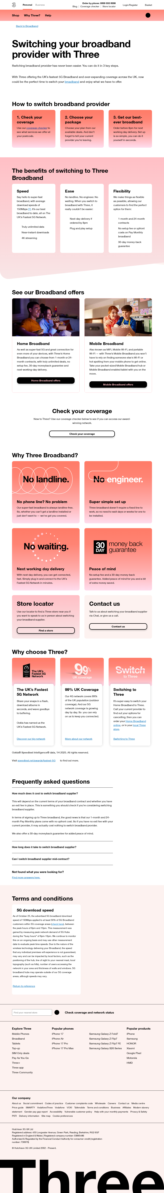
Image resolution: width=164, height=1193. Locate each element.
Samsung (132, 1038)
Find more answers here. (26, 877)
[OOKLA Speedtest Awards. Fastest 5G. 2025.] (33, 672)
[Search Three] (148, 15)
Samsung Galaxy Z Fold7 (103, 1033)
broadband (72, 81)
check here (57, 924)
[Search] (57, 1012)
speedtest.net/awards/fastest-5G (38, 760)
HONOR (131, 1043)
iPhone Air (58, 1038)
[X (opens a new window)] (15, 1082)
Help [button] (48, 15)
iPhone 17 (57, 1033)
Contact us (118, 626)
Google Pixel (134, 1053)
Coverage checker (89, 6)
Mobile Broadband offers (118, 384)
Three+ (16, 1062)
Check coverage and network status (89, 1012)
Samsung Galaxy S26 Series (105, 1048)
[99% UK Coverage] (82, 672)
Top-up (16, 1048)
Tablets (16, 1043)
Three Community (22, 1072)
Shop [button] (15, 15)
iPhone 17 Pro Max (63, 1048)
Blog (75, 6)
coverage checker (36, 127)
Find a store (46, 630)
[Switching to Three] (130, 672)
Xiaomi (131, 1048)
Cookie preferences (63, 1116)
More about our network (78, 738)
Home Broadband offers (45, 380)
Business (40, 5)
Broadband (18, 1038)
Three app (18, 1067)
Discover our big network (31, 738)
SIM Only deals (20, 1053)
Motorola (132, 1057)
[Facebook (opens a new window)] (22, 1082)
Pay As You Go (20, 1057)
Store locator (109, 6)
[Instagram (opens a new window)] (29, 1082)
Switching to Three (124, 738)
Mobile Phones (20, 1033)
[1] (29, 209)
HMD (130, 1062)
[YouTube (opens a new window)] (37, 1082)
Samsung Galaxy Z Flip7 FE (105, 1043)
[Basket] (146, 5)
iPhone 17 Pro (60, 1043)
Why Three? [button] (32, 15)
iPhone (131, 1033)
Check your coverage (82, 433)
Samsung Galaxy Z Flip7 (103, 1038)
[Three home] (14, 5)
